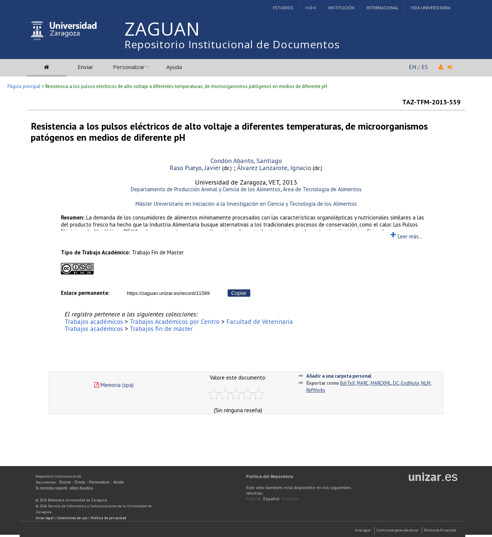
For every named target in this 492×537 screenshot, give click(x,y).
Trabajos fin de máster (161, 328)
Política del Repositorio (269, 476)
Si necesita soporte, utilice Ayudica (64, 488)
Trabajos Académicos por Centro (174, 321)
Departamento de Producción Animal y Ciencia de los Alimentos (205, 189)
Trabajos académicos (94, 321)
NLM (425, 383)
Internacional (382, 7)
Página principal (23, 86)
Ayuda (174, 67)
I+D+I (311, 7)
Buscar (65, 482)
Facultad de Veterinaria (260, 321)
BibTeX (347, 383)
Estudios (283, 7)
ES (424, 67)
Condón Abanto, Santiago (246, 160)
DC (396, 383)
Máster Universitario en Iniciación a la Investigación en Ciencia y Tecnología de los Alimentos (246, 203)
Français (290, 498)
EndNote (410, 383)
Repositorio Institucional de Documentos (232, 44)
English (253, 498)
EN (412, 67)
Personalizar (129, 67)
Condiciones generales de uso (397, 530)
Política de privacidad (108, 517)
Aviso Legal (363, 530)
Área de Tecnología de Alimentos (322, 189)
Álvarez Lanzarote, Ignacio (274, 167)
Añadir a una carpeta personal (338, 376)
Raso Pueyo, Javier (195, 167)
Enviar (85, 67)
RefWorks (315, 390)
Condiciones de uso (72, 517)
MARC (363, 383)
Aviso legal (44, 517)
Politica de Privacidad (440, 530)
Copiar (239, 293)
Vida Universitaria (430, 7)
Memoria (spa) (114, 384)
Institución (341, 7)
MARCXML (381, 383)
